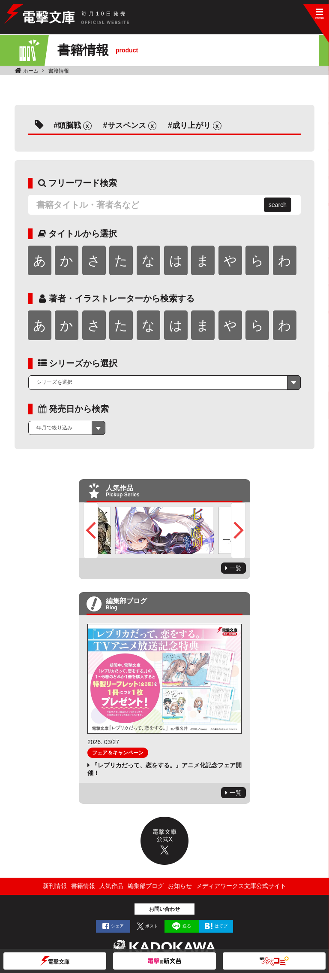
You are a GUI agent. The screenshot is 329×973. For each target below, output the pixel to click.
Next (238, 530)
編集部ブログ (146, 885)
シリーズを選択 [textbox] (54, 382)
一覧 (236, 568)
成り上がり (191, 125)
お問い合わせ (164, 909)
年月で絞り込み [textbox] (54, 428)
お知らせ (180, 885)
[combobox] (164, 382)
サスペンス (127, 125)
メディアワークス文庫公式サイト (241, 885)
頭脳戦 (69, 125)
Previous (90, 530)
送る (186, 926)
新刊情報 (55, 885)
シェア (117, 926)
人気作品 (111, 885)
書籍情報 (58, 71)
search (278, 204)
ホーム (31, 71)
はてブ (221, 926)
